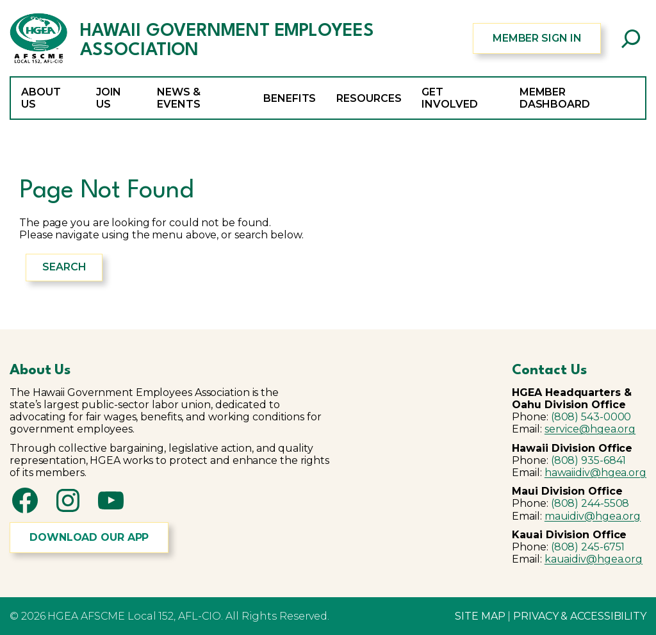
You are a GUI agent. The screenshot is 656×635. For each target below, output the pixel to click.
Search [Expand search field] (64, 267)
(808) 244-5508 (590, 503)
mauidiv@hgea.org (593, 516)
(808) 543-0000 (591, 417)
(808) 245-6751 (588, 547)
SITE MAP (480, 616)
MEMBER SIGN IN (537, 38)
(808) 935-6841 (589, 460)
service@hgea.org (590, 429)
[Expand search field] (631, 38)
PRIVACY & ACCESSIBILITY (579, 616)
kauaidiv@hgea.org (594, 559)
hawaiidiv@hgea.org (595, 472)
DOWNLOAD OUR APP (89, 537)
